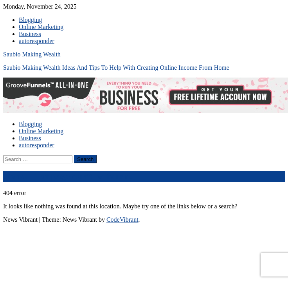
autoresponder (36, 41)
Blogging (30, 19)
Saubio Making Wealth (32, 54)
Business (30, 34)
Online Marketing (41, 27)
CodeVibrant (122, 219)
